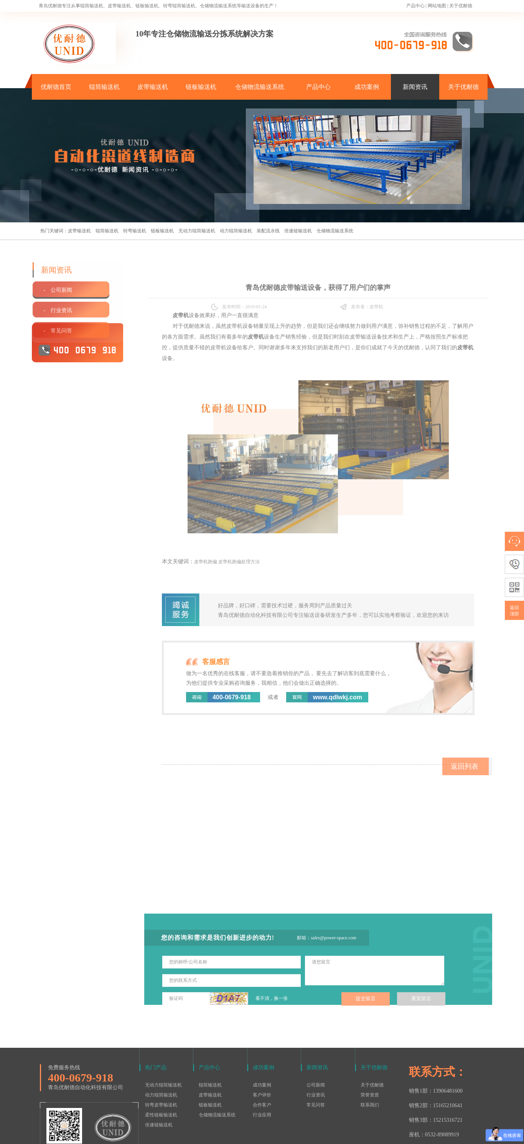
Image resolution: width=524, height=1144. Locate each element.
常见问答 (315, 1059)
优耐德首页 (56, 87)
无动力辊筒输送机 (196, 230)
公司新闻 (315, 1039)
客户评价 (262, 1049)
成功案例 (366, 87)
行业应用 (262, 1069)
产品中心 (415, 5)
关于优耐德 (460, 5)
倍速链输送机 (298, 230)
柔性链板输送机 (161, 1069)
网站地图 (437, 5)
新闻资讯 (415, 87)
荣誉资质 (370, 1049)
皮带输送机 (152, 87)
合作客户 (262, 1059)
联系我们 (370, 1059)
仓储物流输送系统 (259, 87)
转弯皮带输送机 (161, 1059)
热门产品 (155, 1022)
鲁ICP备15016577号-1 (258, 1134)
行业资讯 (315, 1049)
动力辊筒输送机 (236, 230)
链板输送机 (201, 87)
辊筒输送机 (104, 87)
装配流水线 (268, 230)
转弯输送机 (134, 230)
